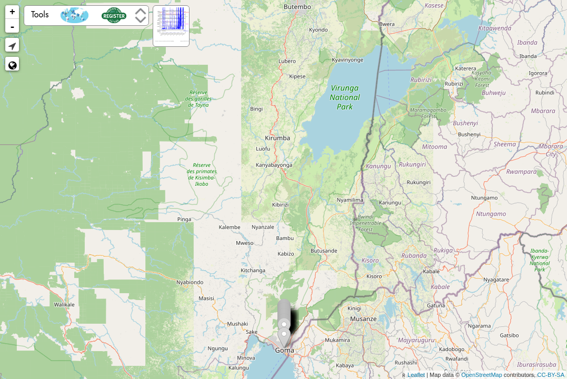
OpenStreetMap (481, 375)
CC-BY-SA (550, 375)
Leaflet (416, 375)
